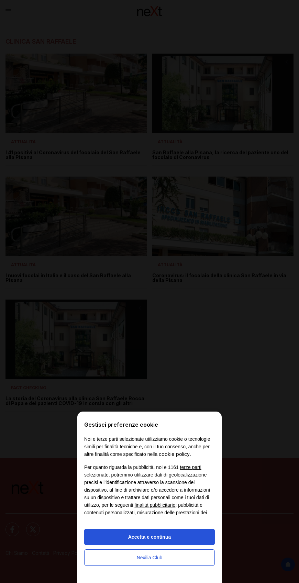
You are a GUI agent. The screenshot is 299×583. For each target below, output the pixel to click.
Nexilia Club (150, 557)
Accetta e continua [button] (149, 537)
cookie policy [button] (174, 454)
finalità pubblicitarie (154, 505)
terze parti (190, 467)
